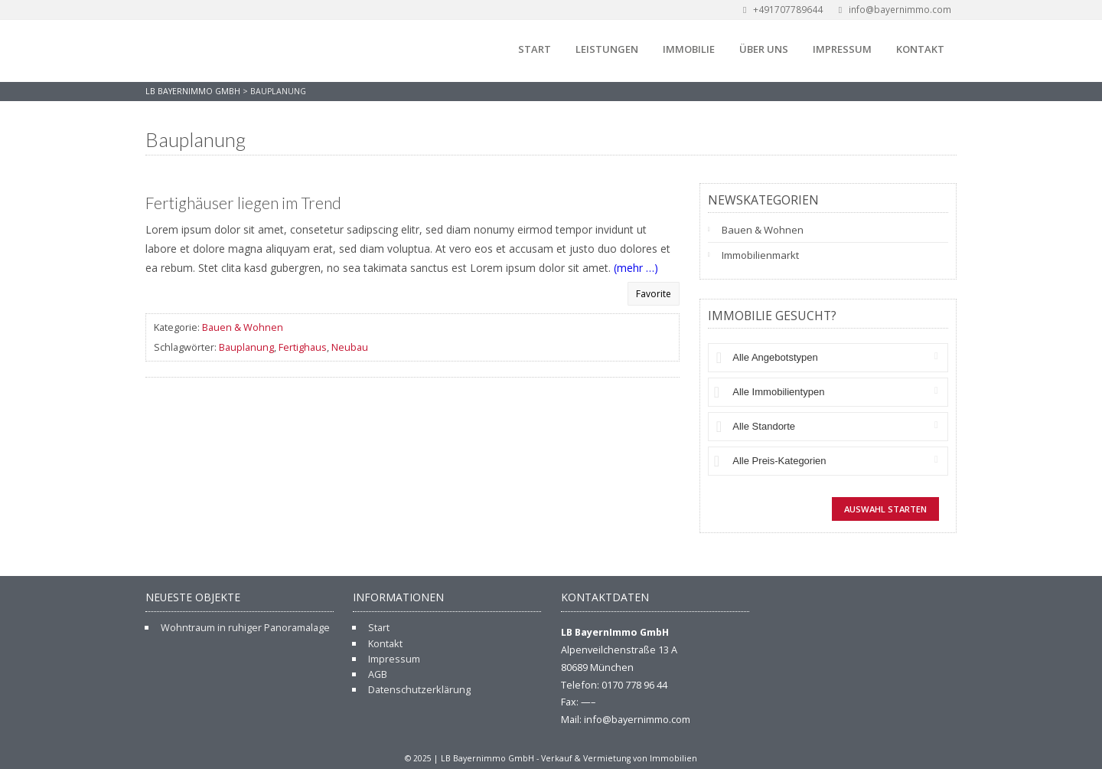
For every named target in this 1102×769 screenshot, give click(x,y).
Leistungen (606, 49)
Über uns (763, 49)
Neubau (349, 347)
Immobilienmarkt (760, 255)
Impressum (842, 49)
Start (534, 49)
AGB (377, 674)
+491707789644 (781, 9)
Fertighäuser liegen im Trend (243, 203)
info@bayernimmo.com (893, 9)
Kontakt (920, 49)
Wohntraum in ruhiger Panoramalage (245, 627)
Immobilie (689, 49)
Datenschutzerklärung (419, 689)
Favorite (653, 293)
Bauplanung (246, 347)
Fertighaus (303, 347)
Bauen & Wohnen (242, 327)
